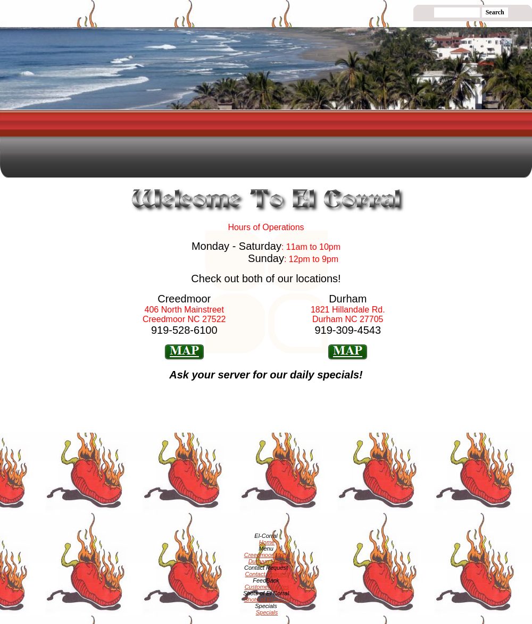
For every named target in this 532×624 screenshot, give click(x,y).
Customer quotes (267, 587)
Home (267, 542)
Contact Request (267, 574)
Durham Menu (267, 561)
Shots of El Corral (266, 599)
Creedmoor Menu (267, 555)
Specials (267, 612)
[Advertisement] (264, 202)
